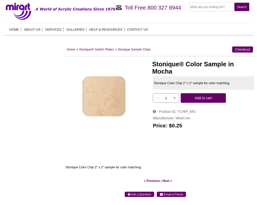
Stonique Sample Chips (134, 49)
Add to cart (203, 98)
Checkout (242, 49)
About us (32, 29)
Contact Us (137, 29)
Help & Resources (105, 29)
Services (53, 29)
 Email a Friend (171, 194)
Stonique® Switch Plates (96, 49)
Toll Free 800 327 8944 (153, 8)
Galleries (75, 29)
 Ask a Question (139, 194)
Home (14, 29)
